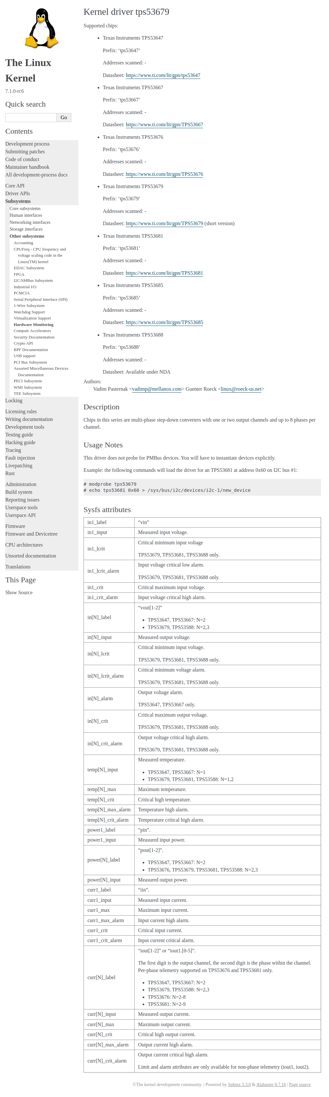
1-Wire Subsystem (29, 305)
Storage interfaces (26, 229)
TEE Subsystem (27, 393)
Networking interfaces (30, 222)
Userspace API (20, 515)
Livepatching (18, 465)
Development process (27, 144)
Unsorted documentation (30, 555)
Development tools (24, 427)
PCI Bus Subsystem (30, 362)
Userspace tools (21, 507)
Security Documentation (34, 337)
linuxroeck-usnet (241, 389)
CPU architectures (24, 545)
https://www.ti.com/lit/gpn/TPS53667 (164, 124)
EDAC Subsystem (29, 267)
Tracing (13, 450)
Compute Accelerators (32, 330)
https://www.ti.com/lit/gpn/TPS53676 (164, 174)
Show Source (18, 592)
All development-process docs (36, 174)
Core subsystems (25, 208)
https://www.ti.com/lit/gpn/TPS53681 (164, 273)
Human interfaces (26, 215)
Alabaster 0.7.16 (271, 1084)
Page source (300, 1084)
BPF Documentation (31, 349)
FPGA (19, 274)
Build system (18, 492)
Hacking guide (20, 442)
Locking (13, 400)
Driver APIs (17, 193)
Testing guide (19, 434)
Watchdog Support (29, 312)
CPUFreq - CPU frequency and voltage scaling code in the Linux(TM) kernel (40, 255)
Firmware (15, 526)
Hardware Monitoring (34, 324)
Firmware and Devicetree (31, 534)
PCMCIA (22, 293)
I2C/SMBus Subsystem (33, 280)
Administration (20, 484)
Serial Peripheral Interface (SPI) (40, 299)
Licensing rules (21, 411)
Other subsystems (27, 236)
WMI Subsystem (28, 387)
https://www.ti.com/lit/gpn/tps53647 (163, 75)
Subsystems (18, 201)
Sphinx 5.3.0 (239, 1084)
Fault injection (20, 458)
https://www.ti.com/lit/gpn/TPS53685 (164, 322)
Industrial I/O (25, 286)
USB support (25, 355)
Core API (14, 185)
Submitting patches (25, 151)
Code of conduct (22, 159)
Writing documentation (29, 419)
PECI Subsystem (28, 380)
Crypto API (23, 343)
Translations (18, 566)
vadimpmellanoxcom (157, 389)
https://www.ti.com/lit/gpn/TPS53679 (164, 223)
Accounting (23, 242)
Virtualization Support (32, 318)
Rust (9, 473)
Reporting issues (22, 499)
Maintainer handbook (27, 167)
